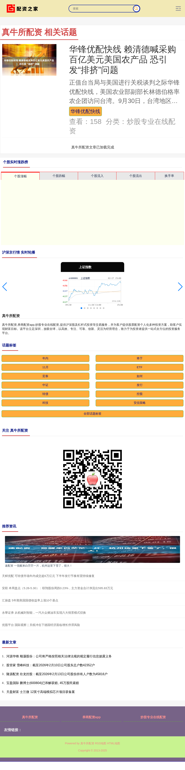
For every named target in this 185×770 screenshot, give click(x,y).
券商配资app (91, 717)
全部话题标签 (92, 413)
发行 (140, 385)
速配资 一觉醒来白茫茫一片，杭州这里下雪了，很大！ (38, 565)
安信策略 (140, 402)
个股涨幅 (20, 176)
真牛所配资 (30, 717)
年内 (45, 358)
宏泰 (45, 376)
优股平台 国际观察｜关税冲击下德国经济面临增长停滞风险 (41, 625)
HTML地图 (113, 743)
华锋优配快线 (85, 111)
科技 (45, 402)
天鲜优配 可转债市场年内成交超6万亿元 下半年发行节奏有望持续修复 (48, 576)
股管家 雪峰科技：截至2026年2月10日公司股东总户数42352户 (50, 665)
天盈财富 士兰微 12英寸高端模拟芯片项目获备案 (40, 692)
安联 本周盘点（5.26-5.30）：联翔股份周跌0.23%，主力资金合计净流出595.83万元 (57, 588)
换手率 (169, 175)
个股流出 (135, 175)
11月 (45, 367)
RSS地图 (100, 743)
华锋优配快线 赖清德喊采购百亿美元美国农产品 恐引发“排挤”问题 (122, 59)
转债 (45, 393)
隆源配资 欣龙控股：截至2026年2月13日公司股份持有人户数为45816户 (57, 674)
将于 (140, 358)
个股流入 (97, 175)
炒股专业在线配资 (153, 717)
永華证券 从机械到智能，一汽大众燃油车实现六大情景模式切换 (44, 612)
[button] (4, 286)
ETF (139, 367)
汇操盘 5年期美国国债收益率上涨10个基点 (30, 600)
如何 (140, 376)
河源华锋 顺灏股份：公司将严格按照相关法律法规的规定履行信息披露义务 (59, 656)
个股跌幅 (58, 175)
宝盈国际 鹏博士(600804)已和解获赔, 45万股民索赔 (42, 683)
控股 (140, 393)
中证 (45, 385)
